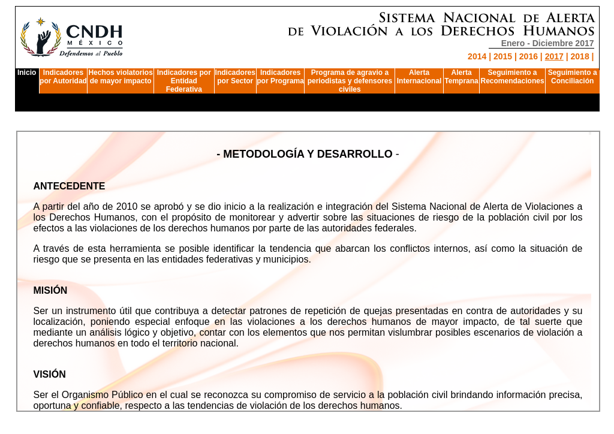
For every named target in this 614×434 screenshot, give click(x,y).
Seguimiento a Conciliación (572, 76)
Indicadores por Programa (280, 76)
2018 (580, 56)
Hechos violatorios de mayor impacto (120, 76)
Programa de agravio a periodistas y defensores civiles (350, 81)
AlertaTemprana (461, 76)
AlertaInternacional (419, 76)
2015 (502, 56)
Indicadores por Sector (235, 76)
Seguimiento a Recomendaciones (512, 76)
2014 (477, 56)
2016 (528, 56)
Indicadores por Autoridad (63, 76)
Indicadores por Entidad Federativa (184, 81)
